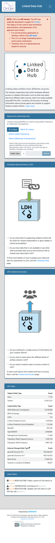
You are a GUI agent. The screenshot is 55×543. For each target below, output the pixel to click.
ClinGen (37, 22)
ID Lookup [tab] (13, 129)
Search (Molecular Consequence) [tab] (22, 138)
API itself (33, 36)
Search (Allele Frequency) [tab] (19, 134)
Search (46, 153)
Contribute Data (43, 261)
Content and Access (26, 374)
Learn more (30, 106)
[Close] (47, 19)
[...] (34, 153)
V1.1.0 (12, 486)
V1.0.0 (11, 481)
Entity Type (15, 153)
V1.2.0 (11, 489)
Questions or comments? (27, 519)
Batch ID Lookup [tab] (27, 129)
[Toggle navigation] (50, 6)
